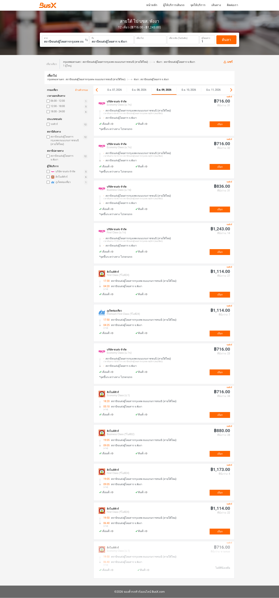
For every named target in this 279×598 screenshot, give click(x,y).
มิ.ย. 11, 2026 (213, 89)
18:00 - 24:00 (58, 111)
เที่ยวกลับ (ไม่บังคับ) (178, 38)
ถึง (93, 38)
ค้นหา (226, 40)
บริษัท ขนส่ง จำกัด (63, 171)
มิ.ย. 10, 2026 (188, 89)
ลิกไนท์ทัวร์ (59, 177)
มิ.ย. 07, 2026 (114, 89)
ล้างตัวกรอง (81, 90)
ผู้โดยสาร (206, 38)
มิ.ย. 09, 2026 (164, 89)
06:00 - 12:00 (58, 100)
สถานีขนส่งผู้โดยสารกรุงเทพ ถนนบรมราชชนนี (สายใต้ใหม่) (65, 140)
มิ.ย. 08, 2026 (139, 89)
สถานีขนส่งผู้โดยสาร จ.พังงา (62, 157)
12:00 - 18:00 (58, 106)
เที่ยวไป (140, 38)
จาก (46, 38)
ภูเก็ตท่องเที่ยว (61, 182)
